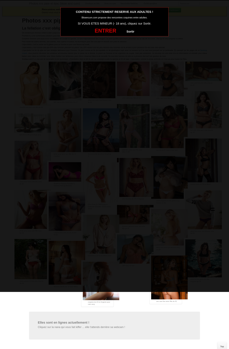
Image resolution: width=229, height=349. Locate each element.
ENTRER (105, 31)
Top (222, 346)
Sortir (130, 31)
